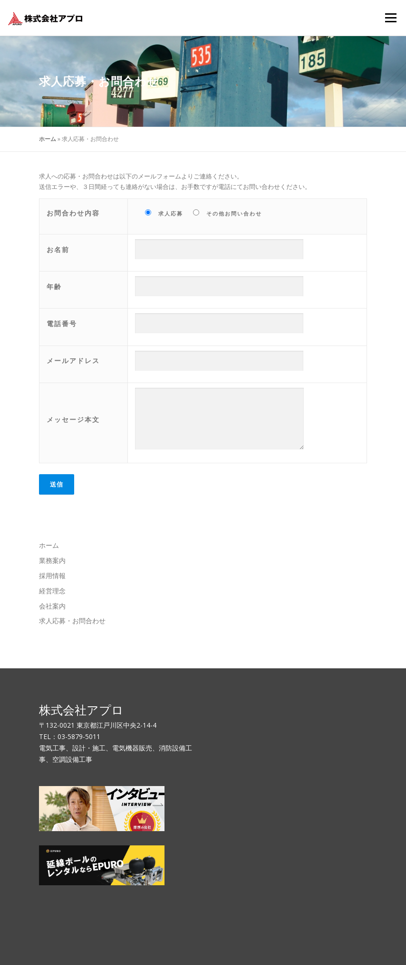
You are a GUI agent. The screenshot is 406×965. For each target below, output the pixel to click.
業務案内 (52, 560)
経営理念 (52, 590)
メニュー (390, 17)
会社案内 (52, 605)
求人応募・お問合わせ (72, 620)
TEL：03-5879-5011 (69, 736)
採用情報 (52, 575)
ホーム (47, 139)
